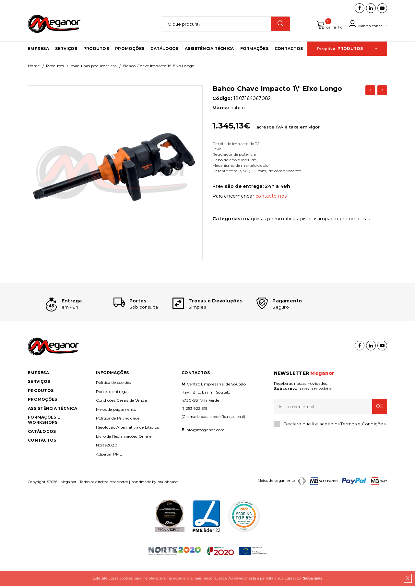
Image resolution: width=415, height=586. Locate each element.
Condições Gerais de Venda (121, 421)
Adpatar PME (109, 475)
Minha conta (366, 29)
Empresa (38, 59)
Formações (254, 59)
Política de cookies (113, 403)
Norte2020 (106, 466)
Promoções (129, 59)
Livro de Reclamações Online (124, 457)
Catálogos (164, 59)
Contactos (289, 59)
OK (377, 428)
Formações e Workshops (44, 441)
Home (34, 76)
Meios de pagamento (116, 430)
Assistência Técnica (209, 59)
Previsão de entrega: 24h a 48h (251, 197)
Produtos (96, 59)
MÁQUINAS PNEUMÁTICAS (94, 76)
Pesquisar (347, 59)
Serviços (66, 59)
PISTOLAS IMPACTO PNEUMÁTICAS (335, 229)
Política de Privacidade (118, 439)
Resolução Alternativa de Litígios (127, 448)
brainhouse (168, 503)
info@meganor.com (205, 450)
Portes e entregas (112, 412)
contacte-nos (271, 207)
